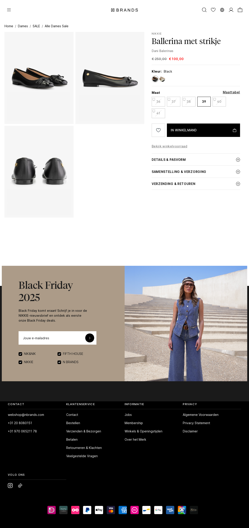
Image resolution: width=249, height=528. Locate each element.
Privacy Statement (196, 423)
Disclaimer (190, 431)
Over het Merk (135, 439)
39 (204, 101)
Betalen (72, 439)
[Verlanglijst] (213, 9)
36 (156, 100)
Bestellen (73, 423)
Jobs (128, 415)
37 (171, 100)
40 (217, 100)
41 (156, 112)
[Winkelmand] (240, 9)
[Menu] (8, 9)
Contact (72, 415)
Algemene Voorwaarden (201, 415)
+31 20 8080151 (20, 423)
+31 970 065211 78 (22, 431)
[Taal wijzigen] (222, 9)
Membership (134, 423)
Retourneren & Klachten (84, 448)
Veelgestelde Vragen (82, 456)
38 (186, 100)
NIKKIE (157, 33)
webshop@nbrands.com (26, 415)
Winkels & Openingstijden (143, 431)
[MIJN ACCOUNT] (231, 9)
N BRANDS (71, 362)
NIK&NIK (30, 354)
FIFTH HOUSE (73, 354)
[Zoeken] (204, 9)
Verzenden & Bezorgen (83, 431)
